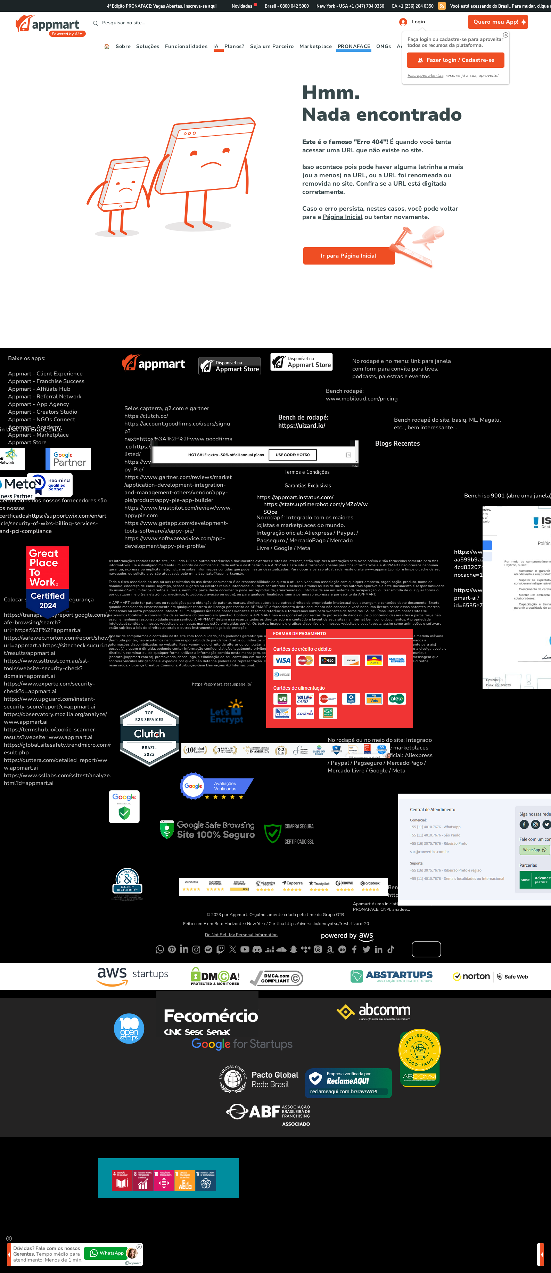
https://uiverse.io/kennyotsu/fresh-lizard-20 (327, 923)
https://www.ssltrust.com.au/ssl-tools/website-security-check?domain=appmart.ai (46, 668)
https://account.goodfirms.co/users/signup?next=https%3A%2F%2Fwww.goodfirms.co (178, 435)
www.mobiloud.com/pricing (362, 399)
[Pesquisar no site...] (125, 23)
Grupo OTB (333, 914)
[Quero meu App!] (498, 22)
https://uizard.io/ (302, 425)
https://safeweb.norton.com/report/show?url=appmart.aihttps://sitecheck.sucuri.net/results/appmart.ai (58, 645)
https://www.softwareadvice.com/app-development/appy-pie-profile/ (174, 542)
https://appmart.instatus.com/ (295, 497)
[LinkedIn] (378, 949)
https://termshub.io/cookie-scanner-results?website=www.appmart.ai (50, 733)
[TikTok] (391, 949)
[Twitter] (366, 949)
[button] (505, 35)
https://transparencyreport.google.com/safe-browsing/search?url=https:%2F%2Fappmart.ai (56, 622)
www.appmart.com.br (383, 569)
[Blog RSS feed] (442, 6)
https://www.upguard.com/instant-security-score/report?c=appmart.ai (50, 703)
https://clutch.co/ (146, 416)
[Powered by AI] (67, 34)
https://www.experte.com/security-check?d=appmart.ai (49, 687)
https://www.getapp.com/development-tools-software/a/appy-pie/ (176, 527)
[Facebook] (354, 949)
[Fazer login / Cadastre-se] (455, 60)
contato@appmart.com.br (222, 573)
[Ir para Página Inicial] (349, 256)
